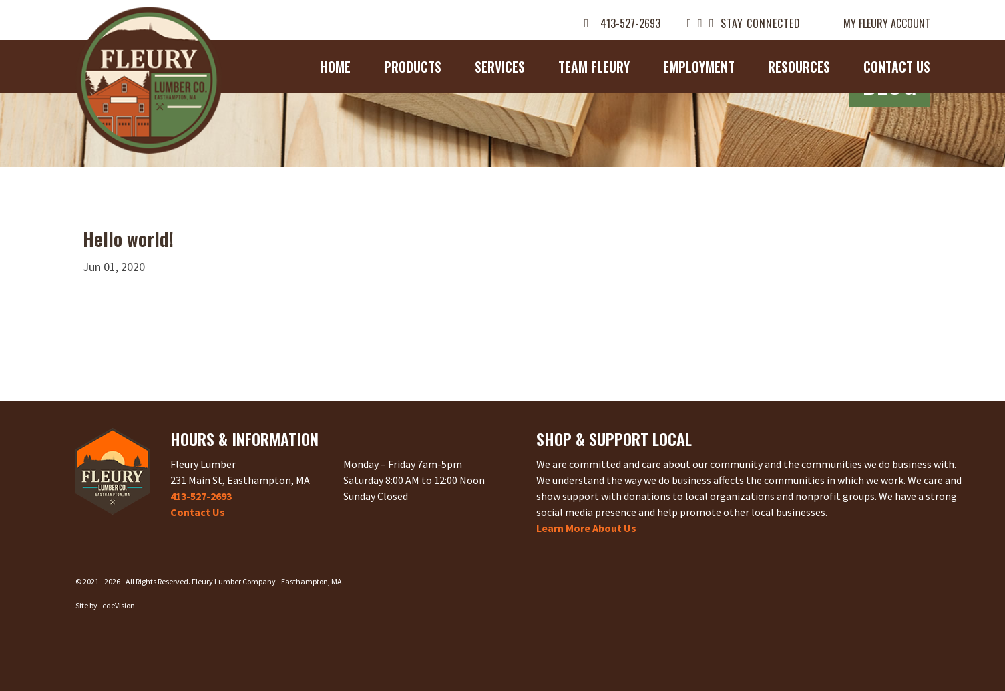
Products (412, 67)
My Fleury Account (886, 23)
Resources (799, 67)
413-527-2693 (630, 23)
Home (336, 67)
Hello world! (128, 238)
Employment (699, 67)
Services (500, 67)
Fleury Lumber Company (148, 80)
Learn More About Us (586, 528)
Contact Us (896, 67)
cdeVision (118, 605)
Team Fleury (594, 67)
